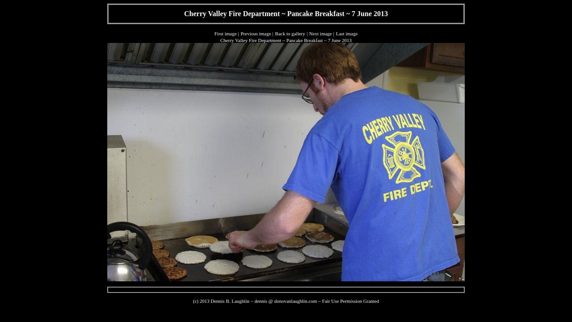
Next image (320, 33)
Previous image (255, 33)
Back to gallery (290, 33)
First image (225, 33)
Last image (347, 33)
